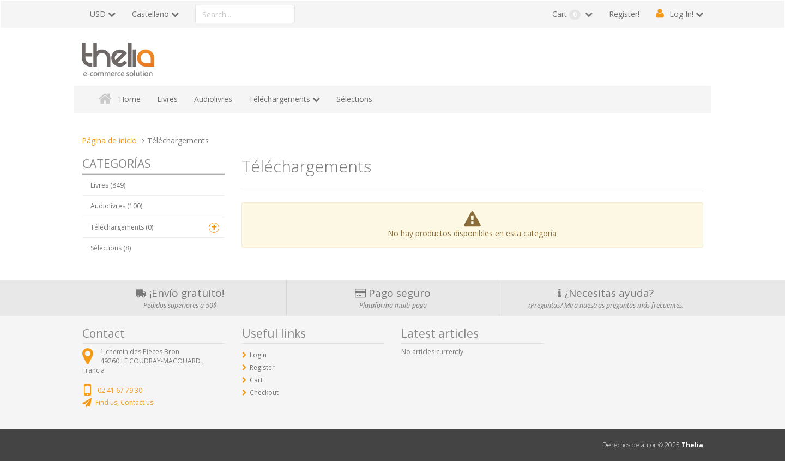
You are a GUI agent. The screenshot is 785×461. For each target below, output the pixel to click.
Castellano (150, 14)
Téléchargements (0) (121, 227)
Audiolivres (213, 99)
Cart (567, 14)
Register (262, 367)
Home (130, 99)
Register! (624, 14)
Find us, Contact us (124, 402)
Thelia (692, 445)
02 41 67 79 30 (120, 390)
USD (98, 14)
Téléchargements (279, 99)
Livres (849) (107, 185)
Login (258, 355)
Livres (167, 99)
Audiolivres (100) (116, 206)
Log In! (681, 14)
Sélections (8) (110, 248)
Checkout (264, 392)
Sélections (354, 99)
